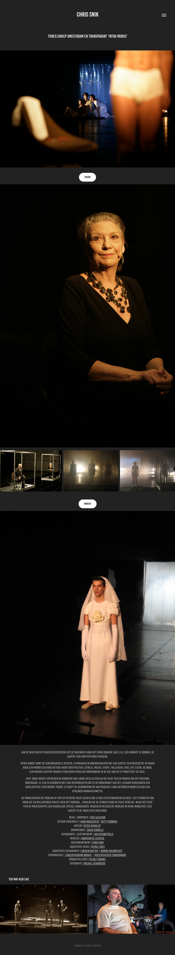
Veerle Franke (97, 859)
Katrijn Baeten (89, 851)
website (87, 503)
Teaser (87, 177)
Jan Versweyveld (103, 834)
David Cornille (95, 830)
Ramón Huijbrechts (111, 851)
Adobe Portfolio (93, 945)
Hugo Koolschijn (89, 821)
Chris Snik (88, 14)
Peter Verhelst (92, 825)
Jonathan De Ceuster (92, 838)
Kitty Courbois (109, 821)
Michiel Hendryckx (94, 863)
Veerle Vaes (98, 846)
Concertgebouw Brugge (78, 855)
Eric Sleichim (97, 817)
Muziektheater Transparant (110, 855)
